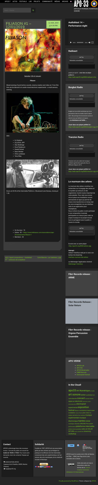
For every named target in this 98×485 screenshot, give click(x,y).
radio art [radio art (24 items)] (84, 429)
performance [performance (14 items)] (72, 426)
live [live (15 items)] (79, 415)
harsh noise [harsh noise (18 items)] (91, 410)
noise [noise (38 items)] (87, 421)
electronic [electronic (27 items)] (79, 401)
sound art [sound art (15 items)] (80, 431)
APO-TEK (80, 368)
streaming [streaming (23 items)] (87, 431)
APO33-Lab (80, 366)
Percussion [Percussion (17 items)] (89, 424)
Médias (57, 1)
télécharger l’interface (75, 264)
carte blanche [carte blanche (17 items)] (72, 398)
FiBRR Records (81, 372)
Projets (37, 1)
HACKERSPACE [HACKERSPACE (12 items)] (83, 410)
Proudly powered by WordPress (68, 481)
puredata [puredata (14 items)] (78, 429)
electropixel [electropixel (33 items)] (81, 404)
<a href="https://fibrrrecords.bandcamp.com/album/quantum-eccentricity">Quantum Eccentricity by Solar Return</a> (81, 314)
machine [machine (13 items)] (82, 415)
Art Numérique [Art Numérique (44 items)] (83, 390)
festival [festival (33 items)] (71, 410)
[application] (81, 36)
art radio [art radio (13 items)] (92, 391)
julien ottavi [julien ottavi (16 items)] (85, 413)
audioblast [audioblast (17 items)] (89, 395)
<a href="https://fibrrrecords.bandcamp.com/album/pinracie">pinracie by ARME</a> (81, 286)
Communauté (47, 1)
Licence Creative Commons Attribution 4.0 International (78, 470)
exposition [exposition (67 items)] (83, 407)
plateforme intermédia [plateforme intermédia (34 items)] (85, 426)
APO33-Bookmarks (83, 370)
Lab (30, 1)
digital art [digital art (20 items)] (71, 401)
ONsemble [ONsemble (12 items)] (77, 423)
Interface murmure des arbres (78, 257)
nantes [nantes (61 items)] (81, 420)
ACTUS (15, 1)
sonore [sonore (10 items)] (76, 431)
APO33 (94, 481)
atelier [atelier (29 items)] (83, 395)
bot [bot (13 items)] (94, 395)
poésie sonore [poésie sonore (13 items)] (72, 429)
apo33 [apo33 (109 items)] (72, 390)
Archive (65, 1)
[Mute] (89, 42)
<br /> (81, 62)
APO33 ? (7, 1)
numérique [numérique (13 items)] (71, 423)
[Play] (71, 42)
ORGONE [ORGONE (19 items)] (83, 424)
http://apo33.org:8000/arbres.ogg (80, 246)
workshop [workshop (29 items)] (72, 434)
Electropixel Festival (83, 375)
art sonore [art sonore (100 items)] (74, 394)
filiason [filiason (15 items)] (77, 410)
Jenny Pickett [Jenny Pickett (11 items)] (79, 413)
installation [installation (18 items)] (71, 413)
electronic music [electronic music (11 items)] (87, 401)
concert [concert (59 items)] (81, 398)
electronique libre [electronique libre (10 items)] (72, 404)
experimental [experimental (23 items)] (73, 407)
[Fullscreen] (92, 42)
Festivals (23, 1)
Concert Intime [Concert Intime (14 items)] (89, 398)
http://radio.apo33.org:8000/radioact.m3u (82, 77)
